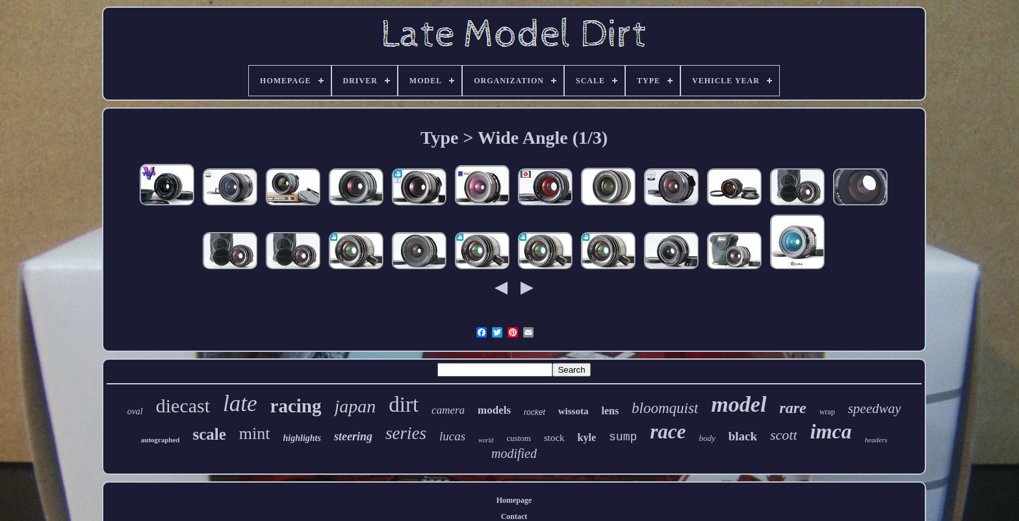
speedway (874, 408)
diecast (183, 405)
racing (296, 405)
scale (209, 434)
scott (783, 435)
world (485, 440)
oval (135, 411)
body (707, 438)
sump (623, 437)
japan (355, 406)
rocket (534, 412)
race (668, 431)
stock (554, 438)
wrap (827, 411)
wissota (573, 411)
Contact (514, 516)
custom (518, 438)
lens (610, 410)
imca (831, 431)
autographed (160, 440)
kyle (587, 437)
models (494, 410)
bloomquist (665, 408)
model (738, 404)
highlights (302, 438)
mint (254, 433)
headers (876, 440)
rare (792, 407)
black (743, 436)
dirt (404, 404)
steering (353, 436)
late (240, 403)
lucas (452, 436)
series (405, 433)
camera (448, 410)
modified (514, 453)
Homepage (514, 500)
